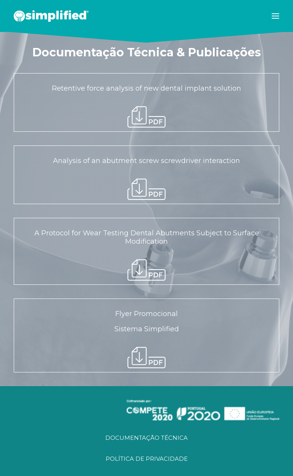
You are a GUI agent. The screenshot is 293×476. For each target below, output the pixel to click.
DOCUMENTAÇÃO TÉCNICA (146, 437)
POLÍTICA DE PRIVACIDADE (147, 458)
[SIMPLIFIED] (51, 16)
